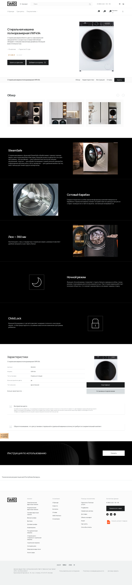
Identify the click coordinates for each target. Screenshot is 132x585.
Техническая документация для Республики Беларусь (21, 477)
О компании (56, 519)
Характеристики (88, 80)
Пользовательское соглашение (69, 571)
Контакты (55, 509)
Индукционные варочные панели (32, 508)
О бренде (55, 502)
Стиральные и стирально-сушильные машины (34, 537)
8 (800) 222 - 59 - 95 (104, 4)
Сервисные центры (87, 511)
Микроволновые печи (34, 549)
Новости (55, 506)
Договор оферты (113, 571)
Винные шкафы (31, 518)
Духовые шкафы (32, 524)
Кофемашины (31, 527)
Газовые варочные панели (33, 513)
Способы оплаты (86, 527)
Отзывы (109, 80)
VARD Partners (56, 515)
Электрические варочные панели (32, 503)
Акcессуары (31, 552)
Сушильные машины (33, 543)
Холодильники (31, 546)
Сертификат (105, 385)
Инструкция (100, 80)
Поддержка (84, 507)
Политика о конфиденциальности (93, 571)
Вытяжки (29, 521)
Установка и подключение (105, 391)
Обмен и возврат (86, 517)
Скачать (114, 453)
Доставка (84, 514)
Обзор (78, 80)
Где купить (84, 524)
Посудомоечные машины (32, 532)
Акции (83, 521)
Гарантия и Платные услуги (87, 503)
